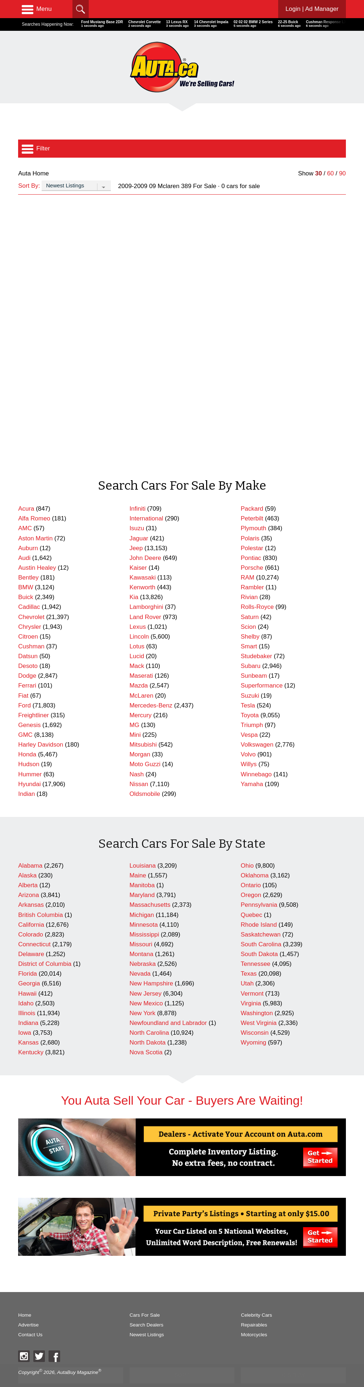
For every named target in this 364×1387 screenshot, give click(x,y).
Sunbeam (254, 660)
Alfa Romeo (34, 503)
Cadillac (29, 591)
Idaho (25, 988)
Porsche (252, 552)
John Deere (145, 542)
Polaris (250, 523)
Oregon (251, 879)
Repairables (254, 1309)
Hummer (30, 759)
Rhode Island (259, 909)
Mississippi (144, 919)
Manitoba (142, 870)
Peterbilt (252, 503)
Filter (36, 149)
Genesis (29, 709)
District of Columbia (44, 948)
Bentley (28, 562)
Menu (36, 9)
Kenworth (142, 572)
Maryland (142, 879)
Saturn (250, 601)
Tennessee (256, 948)
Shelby (250, 621)
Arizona (28, 879)
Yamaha (252, 768)
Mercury (140, 700)
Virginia (251, 988)
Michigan (141, 899)
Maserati (141, 660)
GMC (25, 719)
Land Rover (145, 601)
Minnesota (143, 909)
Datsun (28, 641)
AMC (25, 513)
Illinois (26, 997)
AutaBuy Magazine (78, 1357)
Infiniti (137, 493)
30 (318, 173)
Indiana (28, 1007)
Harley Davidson (40, 729)
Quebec (251, 899)
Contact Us (30, 1319)
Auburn (28, 533)
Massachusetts (149, 889)
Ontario (251, 870)
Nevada (139, 958)
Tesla (248, 690)
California (31, 909)
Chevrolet (31, 601)
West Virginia (259, 1007)
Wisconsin (255, 1017)
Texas (249, 958)
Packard (252, 493)
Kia (133, 581)
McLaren (141, 680)
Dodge (27, 660)
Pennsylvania (259, 889)
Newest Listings (147, 1319)
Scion (248, 611)
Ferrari (27, 670)
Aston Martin (35, 523)
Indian (26, 778)
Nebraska (142, 948)
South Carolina (261, 929)
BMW (25, 572)
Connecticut (34, 929)
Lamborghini (146, 591)
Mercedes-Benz (150, 690)
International (146, 503)
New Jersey (145, 978)
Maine (137, 860)
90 (342, 173)
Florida (27, 958)
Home (24, 1300)
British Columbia (40, 899)
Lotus (136, 631)
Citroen (28, 621)
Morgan (139, 739)
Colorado (30, 919)
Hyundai (29, 768)
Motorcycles (254, 1319)
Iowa (24, 1017)
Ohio (247, 850)
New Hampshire (151, 968)
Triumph (252, 709)
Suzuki (250, 680)
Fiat (23, 680)
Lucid (136, 641)
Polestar (252, 533)
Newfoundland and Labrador (168, 1007)
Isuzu (136, 513)
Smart (249, 631)
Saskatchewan (261, 919)
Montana (141, 938)
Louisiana (142, 850)
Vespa (249, 719)
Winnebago (256, 759)
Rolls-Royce (257, 591)
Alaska (27, 860)
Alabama (30, 850)
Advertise (28, 1309)
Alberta (28, 870)
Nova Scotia (145, 1037)
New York (142, 997)
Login (312, 8)
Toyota (250, 700)
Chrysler (29, 611)
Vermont (252, 978)
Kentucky (30, 1037)
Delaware (31, 938)
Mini (135, 719)
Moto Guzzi (144, 749)
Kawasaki (142, 562)
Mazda (138, 670)
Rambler (252, 572)
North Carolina (149, 1017)
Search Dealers (146, 1309)
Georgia (29, 968)
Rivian (249, 581)
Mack (136, 650)
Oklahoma (255, 860)
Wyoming (253, 1027)
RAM (248, 562)
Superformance (262, 670)
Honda (27, 739)
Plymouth (254, 513)
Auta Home (33, 173)
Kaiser (138, 552)
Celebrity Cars (256, 1300)
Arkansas (31, 889)
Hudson (28, 749)
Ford (24, 690)
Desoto (28, 650)
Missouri (140, 929)
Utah (247, 968)
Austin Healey (37, 552)
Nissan (138, 768)
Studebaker (256, 641)
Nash (136, 759)
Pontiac (251, 542)
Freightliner (33, 700)
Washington (257, 997)
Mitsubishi (142, 729)
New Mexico (146, 988)
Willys (249, 749)
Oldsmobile (144, 778)
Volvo (248, 739)
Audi (24, 542)
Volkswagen (257, 729)
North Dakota (147, 1027)
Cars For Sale (145, 1300)
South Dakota (259, 938)
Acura (26, 493)
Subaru (251, 650)
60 (330, 173)
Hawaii (27, 978)
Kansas (28, 1027)
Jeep (136, 533)
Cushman (31, 631)
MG (134, 709)
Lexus (137, 611)
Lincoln (139, 621)
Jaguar (138, 523)
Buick (25, 581)
